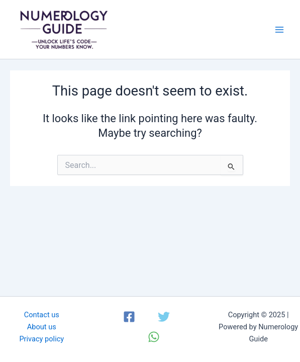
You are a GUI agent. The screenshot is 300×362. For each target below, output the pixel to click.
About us (41, 326)
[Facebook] (129, 317)
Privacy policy (41, 338)
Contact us (41, 314)
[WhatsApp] (154, 337)
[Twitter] (164, 317)
